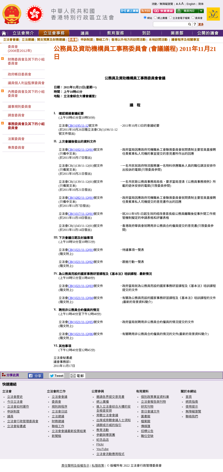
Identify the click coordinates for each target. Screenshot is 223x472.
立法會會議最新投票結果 (69, 431)
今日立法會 (15, 401)
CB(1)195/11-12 (78, 125)
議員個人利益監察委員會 (26, 83)
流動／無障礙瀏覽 (162, 4)
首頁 (189, 397)
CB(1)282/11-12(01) (81, 197)
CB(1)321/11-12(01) (81, 250)
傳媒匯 (145, 426)
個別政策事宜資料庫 (155, 397)
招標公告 (147, 431)
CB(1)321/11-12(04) (81, 298)
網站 (150, 18)
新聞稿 (56, 436)
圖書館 (145, 416)
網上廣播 (162, 18)
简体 (201, 4)
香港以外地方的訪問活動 (128, 39)
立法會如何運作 (18, 406)
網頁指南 (192, 401)
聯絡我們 (192, 416)
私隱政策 (98, 465)
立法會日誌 (59, 411)
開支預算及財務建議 (51, 39)
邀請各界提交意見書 (110, 397)
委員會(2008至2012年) (20, 49)
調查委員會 (16, 115)
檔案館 (145, 421)
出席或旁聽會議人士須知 (113, 420)
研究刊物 (147, 406)
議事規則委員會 (19, 106)
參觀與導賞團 (105, 435)
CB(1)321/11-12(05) (81, 322)
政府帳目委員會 (19, 74)
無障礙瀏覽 (193, 411)
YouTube (102, 449)
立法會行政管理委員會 (22, 421)
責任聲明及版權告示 (75, 465)
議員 (10, 416)
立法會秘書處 (16, 426)
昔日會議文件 (150, 411)
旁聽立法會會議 (107, 415)
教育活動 (102, 430)
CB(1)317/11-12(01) (81, 214)
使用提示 (192, 406)
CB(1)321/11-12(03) (81, 286)
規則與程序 (59, 406)
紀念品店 (102, 439)
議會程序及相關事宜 (185, 39)
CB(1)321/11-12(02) (81, 262)
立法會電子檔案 (181, 18)
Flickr (100, 444)
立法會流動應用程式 (110, 454)
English (191, 4)
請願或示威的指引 (108, 425)
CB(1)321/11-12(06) (81, 334)
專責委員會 (16, 147)
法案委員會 (16, 139)
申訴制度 (87, 39)
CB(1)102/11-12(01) (81, 149)
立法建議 (28, 39)
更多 (201, 24)
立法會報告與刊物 (153, 401)
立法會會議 (11, 39)
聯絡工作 (102, 39)
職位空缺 (147, 436)
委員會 (199, 18)
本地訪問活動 (158, 39)
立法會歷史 (15, 397)
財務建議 (58, 421)
